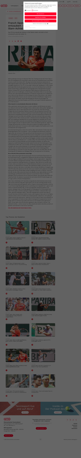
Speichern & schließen (40, 17)
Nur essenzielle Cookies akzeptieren (40, 21)
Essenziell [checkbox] (29, 10)
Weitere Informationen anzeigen (40, 23)
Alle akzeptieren (40, 14)
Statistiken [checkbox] (36, 10)
